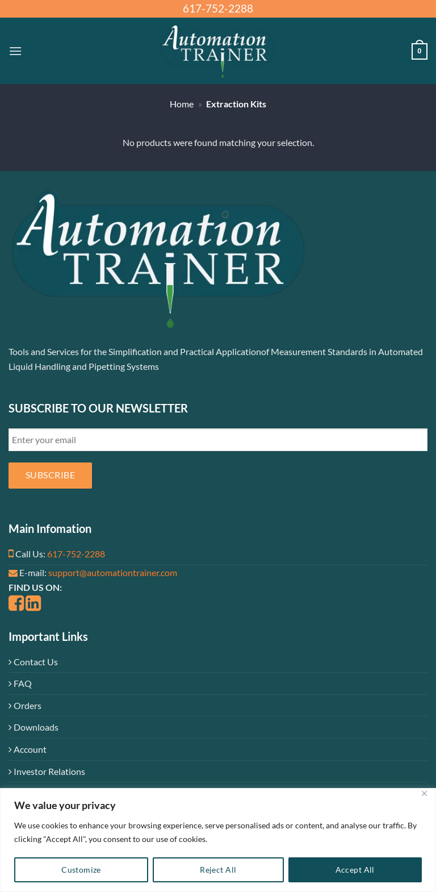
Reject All (218, 869)
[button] (15, 51)
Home (182, 103)
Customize (81, 869)
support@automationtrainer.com (112, 572)
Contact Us (33, 661)
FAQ (20, 683)
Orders (25, 705)
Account (28, 749)
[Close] (424, 793)
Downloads (33, 727)
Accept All (355, 869)
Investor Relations (47, 771)
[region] (218, 840)
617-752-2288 (76, 553)
